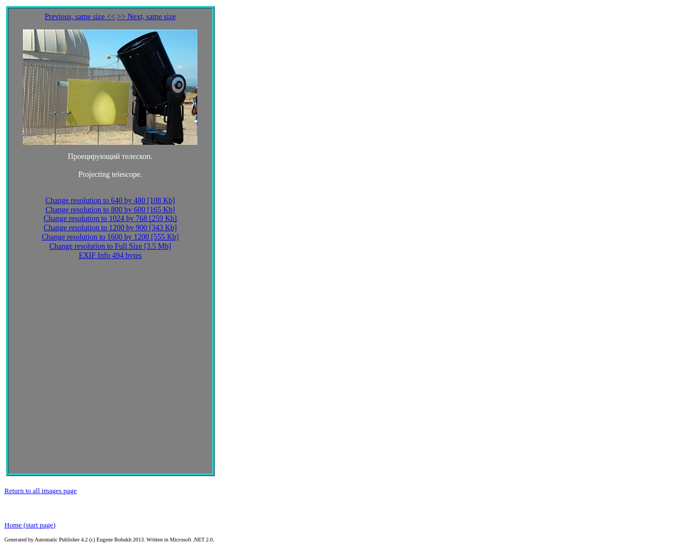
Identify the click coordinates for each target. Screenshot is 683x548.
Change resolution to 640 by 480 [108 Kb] (110, 200)
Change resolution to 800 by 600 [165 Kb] (110, 210)
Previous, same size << (80, 17)
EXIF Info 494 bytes (110, 255)
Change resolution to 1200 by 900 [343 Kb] (110, 228)
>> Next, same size (146, 17)
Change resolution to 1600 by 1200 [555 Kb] (110, 237)
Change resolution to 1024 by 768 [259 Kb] (110, 218)
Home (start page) (30, 525)
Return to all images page (40, 491)
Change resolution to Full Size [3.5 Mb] (110, 246)
